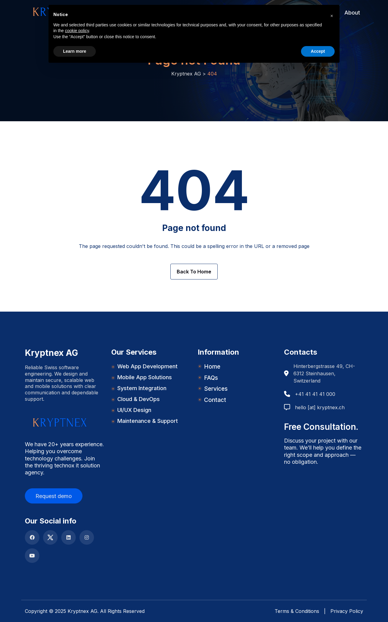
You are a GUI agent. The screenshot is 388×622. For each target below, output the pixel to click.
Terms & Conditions (297, 611)
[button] (331, 14)
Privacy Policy (346, 611)
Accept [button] (318, 51)
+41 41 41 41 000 (315, 394)
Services (216, 388)
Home (212, 366)
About (352, 12)
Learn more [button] (74, 51)
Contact (215, 399)
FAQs (211, 377)
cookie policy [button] (77, 30)
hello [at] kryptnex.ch (320, 407)
